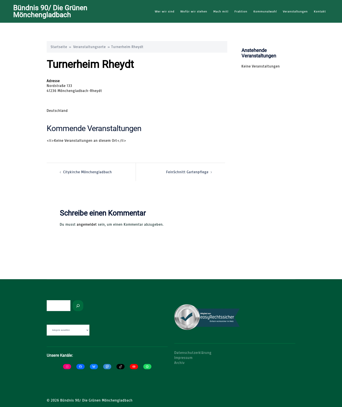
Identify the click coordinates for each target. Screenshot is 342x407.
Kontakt (320, 11)
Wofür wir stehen (193, 11)
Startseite (59, 46)
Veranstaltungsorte (89, 46)
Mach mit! (220, 11)
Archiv (179, 362)
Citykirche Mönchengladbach (87, 172)
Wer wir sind (164, 11)
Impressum (183, 357)
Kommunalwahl (265, 11)
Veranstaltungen (295, 11)
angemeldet (87, 224)
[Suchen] (78, 305)
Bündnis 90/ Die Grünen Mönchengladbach (50, 11)
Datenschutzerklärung (193, 352)
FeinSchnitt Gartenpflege (187, 172)
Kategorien (52, 321)
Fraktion (240, 11)
